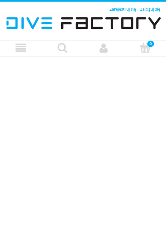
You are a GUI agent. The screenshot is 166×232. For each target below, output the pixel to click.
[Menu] (21, 48)
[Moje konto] (104, 48)
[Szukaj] (62, 48)
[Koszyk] (145, 48)
